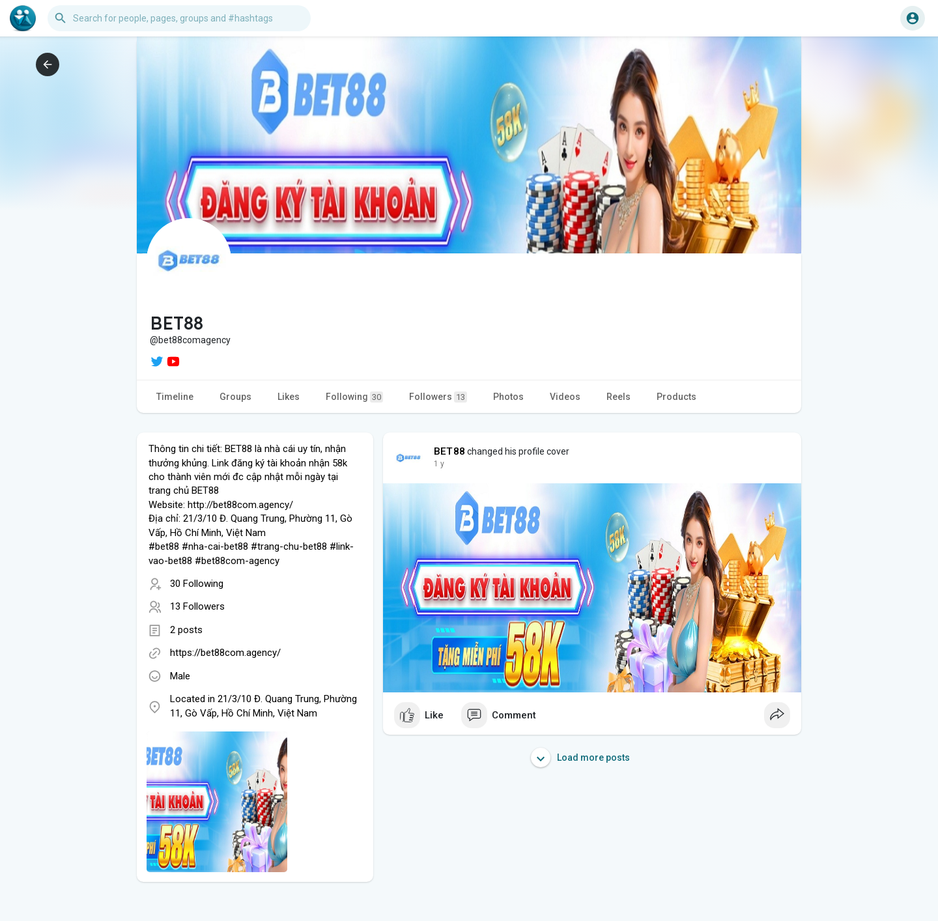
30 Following (196, 583)
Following (354, 397)
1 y (439, 463)
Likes (288, 396)
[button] (179, 18)
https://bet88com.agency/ (225, 653)
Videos (565, 396)
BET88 (449, 451)
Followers (438, 397)
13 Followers (197, 606)
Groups (235, 396)
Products (676, 396)
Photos (508, 396)
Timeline (174, 396)
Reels (618, 396)
